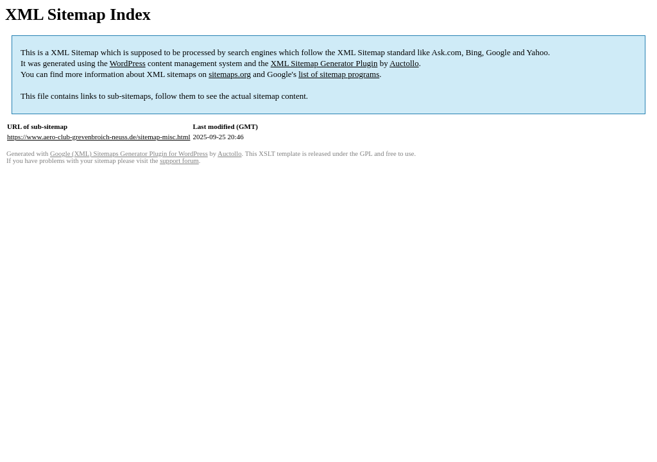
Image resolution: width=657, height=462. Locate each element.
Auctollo (404, 63)
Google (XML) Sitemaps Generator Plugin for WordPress (129, 153)
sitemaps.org (230, 74)
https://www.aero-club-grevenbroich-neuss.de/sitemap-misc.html (99, 137)
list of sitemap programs (338, 74)
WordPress (128, 63)
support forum (179, 160)
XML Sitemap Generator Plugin (324, 63)
